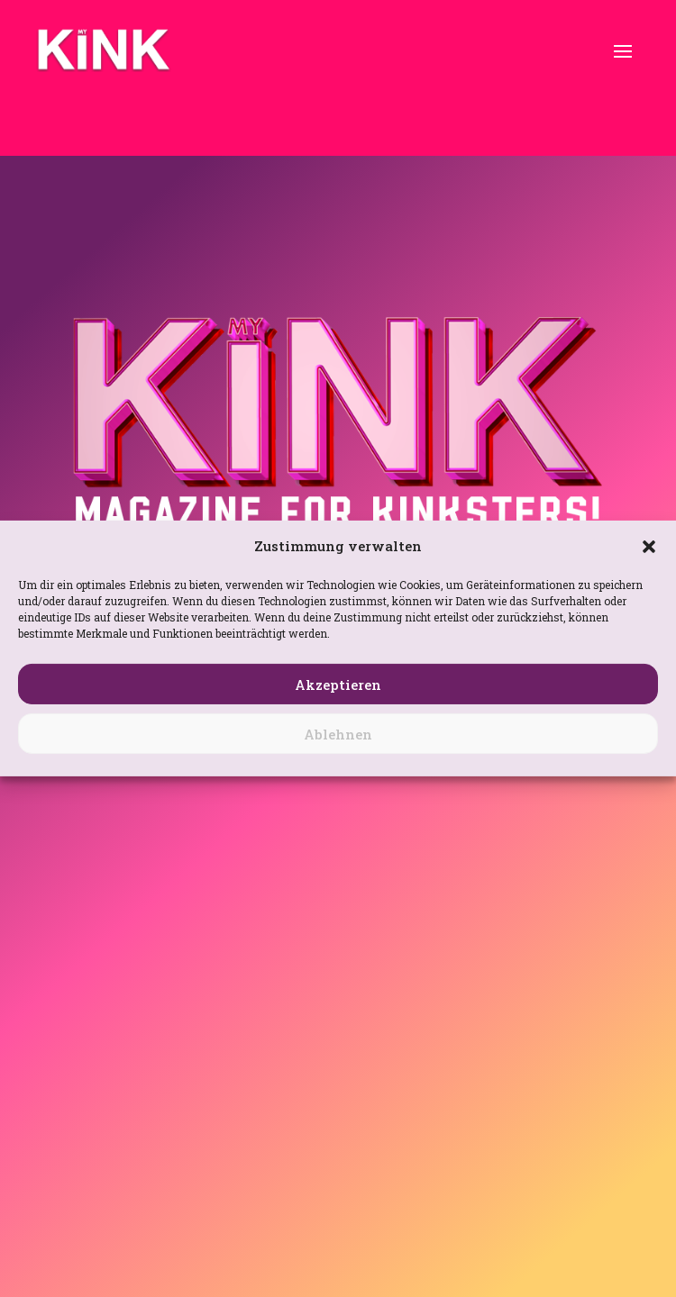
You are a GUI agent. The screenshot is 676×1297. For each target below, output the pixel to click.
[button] (649, 547)
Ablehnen (338, 734)
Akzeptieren (338, 685)
